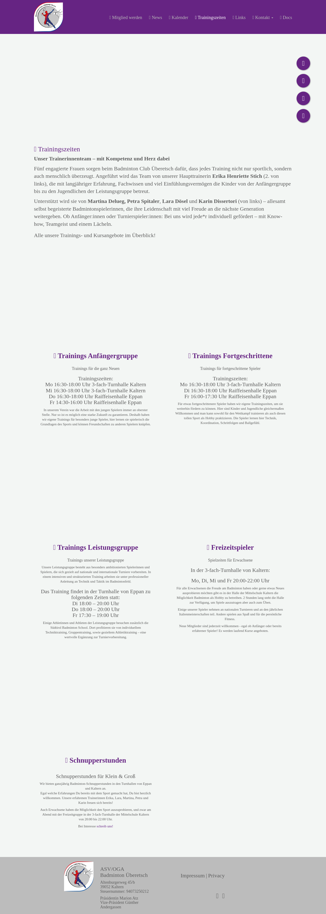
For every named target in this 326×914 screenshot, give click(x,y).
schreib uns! (105, 826)
